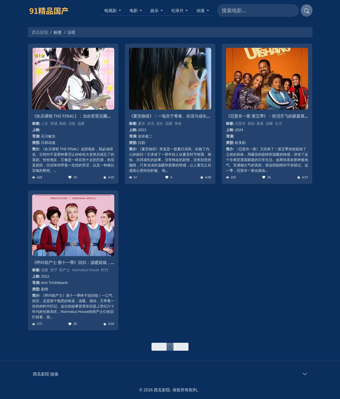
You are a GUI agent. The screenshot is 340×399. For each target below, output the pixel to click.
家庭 (260, 123)
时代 (104, 269)
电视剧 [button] (111, 10)
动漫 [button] (201, 10)
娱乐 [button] (155, 10)
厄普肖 (240, 123)
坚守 (53, 269)
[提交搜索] (306, 10)
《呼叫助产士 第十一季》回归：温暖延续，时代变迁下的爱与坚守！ (94, 262)
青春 (178, 123)
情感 (53, 123)
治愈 (71, 123)
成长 (159, 123)
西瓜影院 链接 (45, 374)
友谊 (150, 123)
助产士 (64, 269)
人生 (44, 123)
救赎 (62, 123)
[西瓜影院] (51, 10)
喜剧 (251, 123)
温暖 (81, 123)
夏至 (141, 123)
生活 (278, 123)
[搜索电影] (258, 10)
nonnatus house (85, 269)
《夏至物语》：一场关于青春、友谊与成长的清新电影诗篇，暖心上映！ (194, 116)
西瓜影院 (40, 32)
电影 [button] (134, 10)
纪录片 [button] (178, 10)
